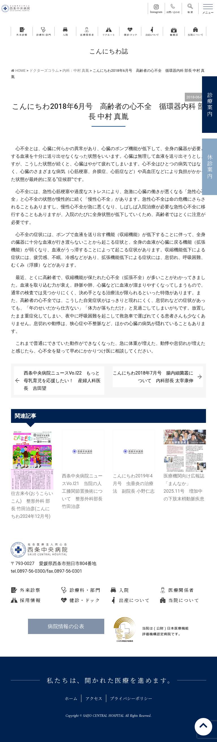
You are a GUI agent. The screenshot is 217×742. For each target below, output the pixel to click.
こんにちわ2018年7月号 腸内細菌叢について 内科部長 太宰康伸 (153, 376)
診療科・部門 (85, 590)
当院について (183, 600)
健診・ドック (85, 600)
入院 (124, 590)
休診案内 (210, 166)
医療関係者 (181, 590)
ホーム (67, 698)
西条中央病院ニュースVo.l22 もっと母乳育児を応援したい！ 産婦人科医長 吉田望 (62, 380)
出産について (134, 600)
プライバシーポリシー (133, 698)
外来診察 (30, 590)
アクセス (93, 698)
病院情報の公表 (66, 626)
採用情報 (30, 600)
